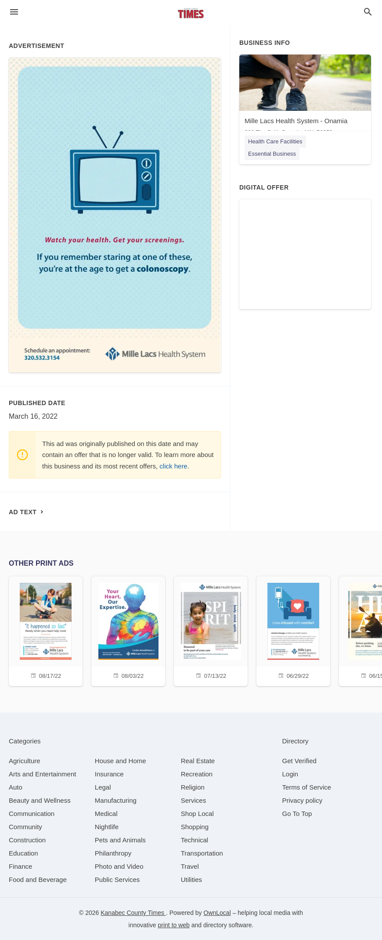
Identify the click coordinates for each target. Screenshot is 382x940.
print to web (174, 925)
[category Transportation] (202, 853)
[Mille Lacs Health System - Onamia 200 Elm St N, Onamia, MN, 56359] (305, 97)
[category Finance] (20, 866)
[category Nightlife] (107, 826)
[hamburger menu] (14, 12)
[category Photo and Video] (119, 866)
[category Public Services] (117, 879)
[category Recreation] (197, 774)
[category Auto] (15, 787)
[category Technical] (195, 840)
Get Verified (299, 760)
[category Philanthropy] (113, 853)
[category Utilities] (191, 879)
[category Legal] (103, 787)
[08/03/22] (128, 630)
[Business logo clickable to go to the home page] (191, 13)
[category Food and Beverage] (38, 879)
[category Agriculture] (24, 760)
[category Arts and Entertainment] (42, 774)
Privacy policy (302, 800)
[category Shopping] (195, 826)
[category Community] (25, 826)
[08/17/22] (45, 630)
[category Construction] (27, 840)
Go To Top (297, 813)
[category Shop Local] (197, 813)
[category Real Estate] (198, 760)
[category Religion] (193, 787)
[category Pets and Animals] (120, 840)
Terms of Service (307, 787)
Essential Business (272, 153)
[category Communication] (31, 813)
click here (173, 466)
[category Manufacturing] (116, 800)
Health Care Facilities (275, 141)
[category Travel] (190, 866)
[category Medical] (106, 813)
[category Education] (23, 853)
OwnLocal (217, 912)
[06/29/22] (293, 630)
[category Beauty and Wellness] (40, 800)
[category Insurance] (109, 774)
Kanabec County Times (133, 912)
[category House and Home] (120, 760)
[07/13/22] (210, 630)
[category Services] (193, 800)
